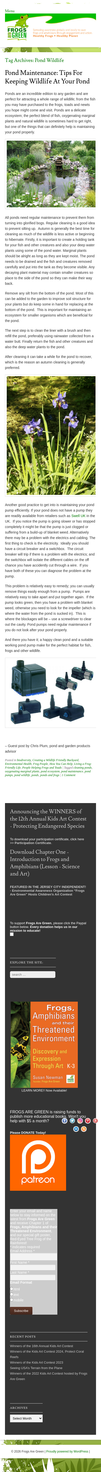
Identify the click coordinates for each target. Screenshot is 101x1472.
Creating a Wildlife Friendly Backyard (55, 760)
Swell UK (78, 516)
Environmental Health (18, 764)
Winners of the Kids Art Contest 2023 (36, 1362)
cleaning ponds (83, 767)
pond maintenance (72, 771)
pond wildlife (22, 775)
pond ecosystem (50, 771)
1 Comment (68, 775)
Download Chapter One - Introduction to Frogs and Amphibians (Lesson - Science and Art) (45, 863)
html (16, 1289)
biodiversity (24, 760)
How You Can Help (61, 764)
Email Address (22, 1251)
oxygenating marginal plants (22, 771)
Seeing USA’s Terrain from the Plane (36, 1368)
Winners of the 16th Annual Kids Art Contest (41, 1346)
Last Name (19, 1272)
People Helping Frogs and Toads (42, 767)
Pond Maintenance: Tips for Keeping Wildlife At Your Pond (47, 77)
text (16, 1295)
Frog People (40, 764)
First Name (19, 1262)
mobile (18, 1300)
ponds (35, 775)
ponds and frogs (49, 775)
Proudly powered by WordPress (67, 1451)
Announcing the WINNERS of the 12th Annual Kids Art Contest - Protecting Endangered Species (48, 819)
